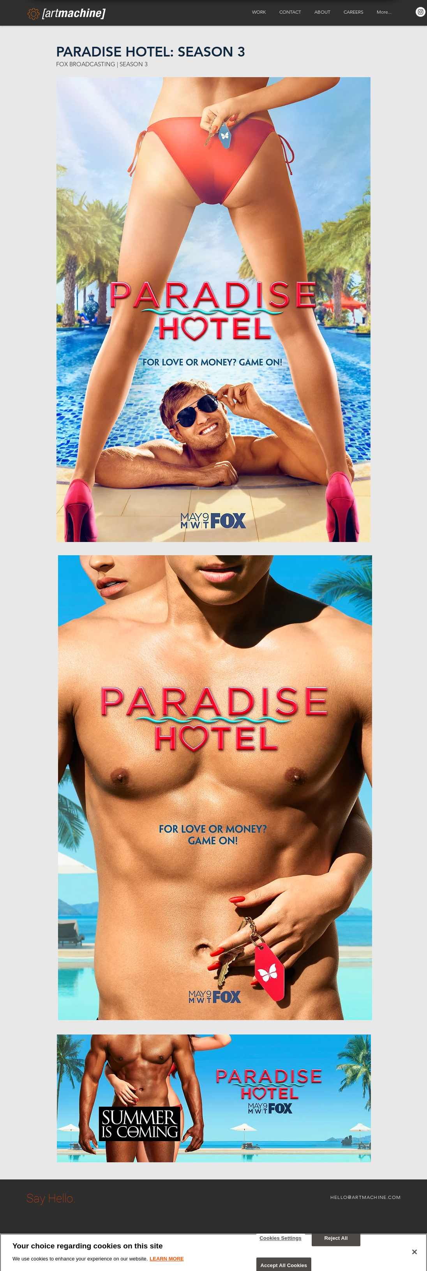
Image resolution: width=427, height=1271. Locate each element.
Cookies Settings (280, 1243)
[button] (259, 12)
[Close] (414, 1257)
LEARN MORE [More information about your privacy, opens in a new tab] (167, 1264)
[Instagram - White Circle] (420, 12)
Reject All (336, 1243)
